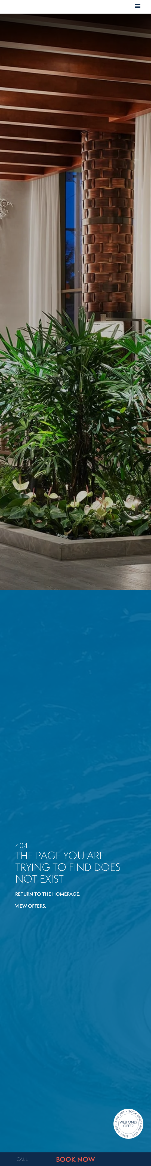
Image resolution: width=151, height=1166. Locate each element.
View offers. (30, 906)
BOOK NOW (75, 1159)
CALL (22, 1159)
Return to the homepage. (47, 894)
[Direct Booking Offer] (128, 1124)
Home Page (75, 7)
